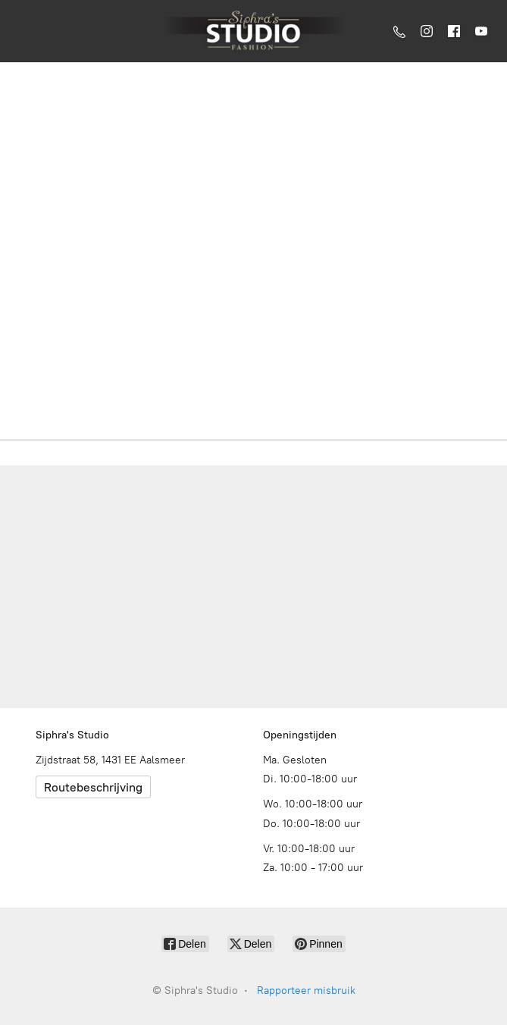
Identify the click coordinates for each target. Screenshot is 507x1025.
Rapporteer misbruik (306, 990)
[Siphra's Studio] (253, 31)
